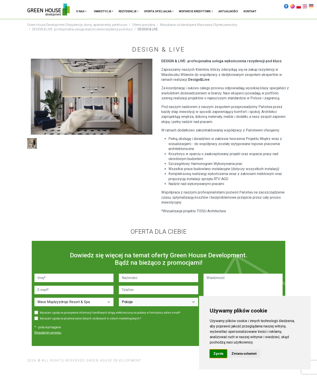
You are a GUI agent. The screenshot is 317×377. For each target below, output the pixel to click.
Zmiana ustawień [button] (244, 353)
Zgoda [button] (218, 353)
